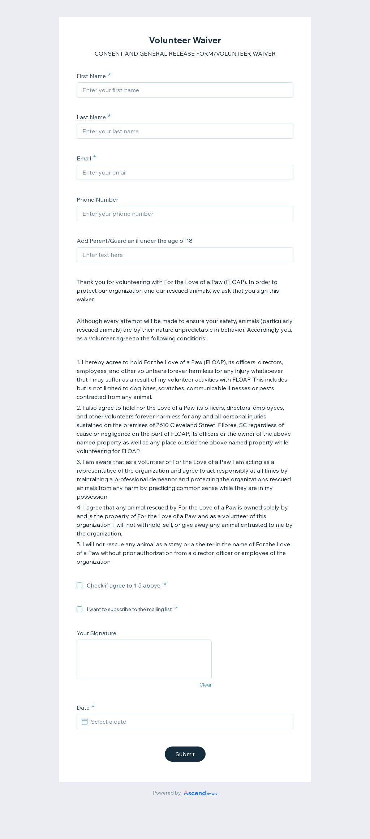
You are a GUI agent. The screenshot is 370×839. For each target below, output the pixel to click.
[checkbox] (79, 585)
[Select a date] (189, 721)
